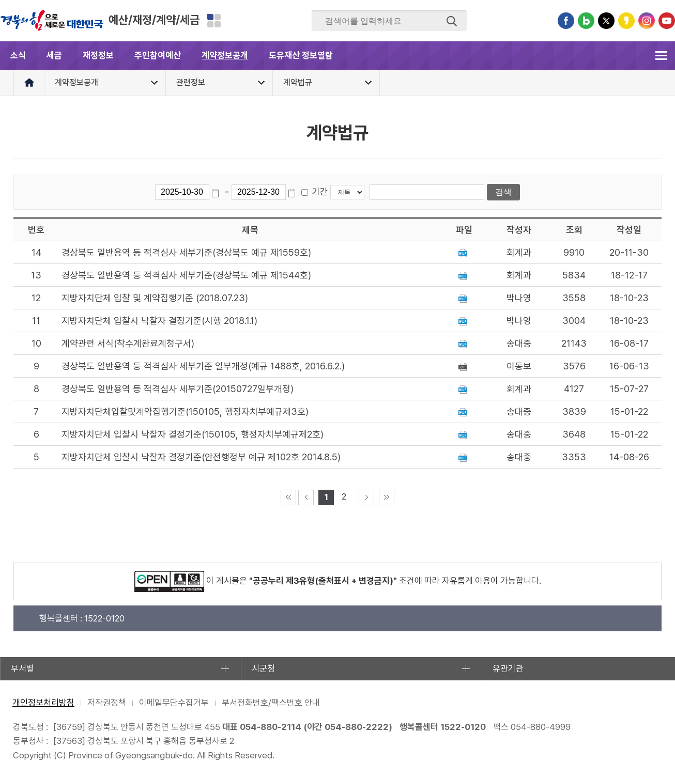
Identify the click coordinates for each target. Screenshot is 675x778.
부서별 (22, 668)
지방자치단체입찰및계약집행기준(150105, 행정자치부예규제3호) (185, 411)
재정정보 (98, 55)
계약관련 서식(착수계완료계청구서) (128, 343)
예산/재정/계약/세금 (154, 19)
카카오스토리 (626, 20)
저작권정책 (106, 702)
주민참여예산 (157, 55)
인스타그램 (646, 20)
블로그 (586, 20)
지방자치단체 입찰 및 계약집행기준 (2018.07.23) (155, 297)
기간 (320, 191)
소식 (18, 55)
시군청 (263, 668)
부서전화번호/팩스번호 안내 (271, 702)
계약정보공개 (225, 55)
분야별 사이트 (214, 20)
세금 (54, 55)
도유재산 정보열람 (301, 55)
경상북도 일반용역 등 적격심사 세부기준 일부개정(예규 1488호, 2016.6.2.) (203, 366)
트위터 (606, 20)
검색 (452, 21)
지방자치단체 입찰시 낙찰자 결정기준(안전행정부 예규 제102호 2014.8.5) (201, 457)
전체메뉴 (661, 55)
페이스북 (566, 20)
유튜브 (666, 20)
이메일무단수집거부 (174, 702)
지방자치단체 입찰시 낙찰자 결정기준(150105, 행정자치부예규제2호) (193, 434)
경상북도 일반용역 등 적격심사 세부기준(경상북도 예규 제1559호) (186, 252)
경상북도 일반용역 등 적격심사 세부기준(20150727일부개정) (178, 388)
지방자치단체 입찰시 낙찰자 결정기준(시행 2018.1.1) (159, 320)
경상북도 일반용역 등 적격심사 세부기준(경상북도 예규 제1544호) (186, 275)
